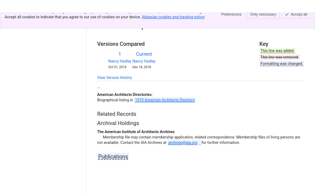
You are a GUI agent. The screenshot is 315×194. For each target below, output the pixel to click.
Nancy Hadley (119, 61)
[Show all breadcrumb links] (115, 18)
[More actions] (299, 20)
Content (103, 18)
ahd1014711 (132, 18)
